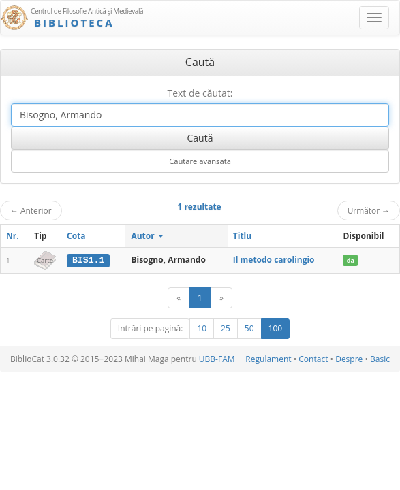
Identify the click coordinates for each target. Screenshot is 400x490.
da (350, 260)
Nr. (12, 236)
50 (249, 328)
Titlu (242, 236)
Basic (380, 359)
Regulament (268, 359)
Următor (369, 210)
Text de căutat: (199, 92)
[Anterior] (178, 297)
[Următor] (221, 297)
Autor (147, 236)
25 (225, 328)
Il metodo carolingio (274, 259)
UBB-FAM (217, 359)
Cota (76, 236)
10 (201, 328)
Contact (313, 359)
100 (275, 328)
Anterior (31, 210)
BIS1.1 (88, 260)
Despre (349, 359)
